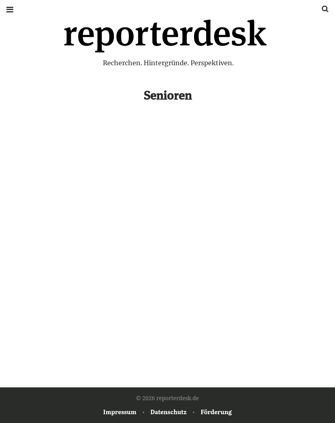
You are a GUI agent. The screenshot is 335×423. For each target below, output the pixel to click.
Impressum (119, 411)
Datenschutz (168, 411)
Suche (322, 9)
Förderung (216, 411)
